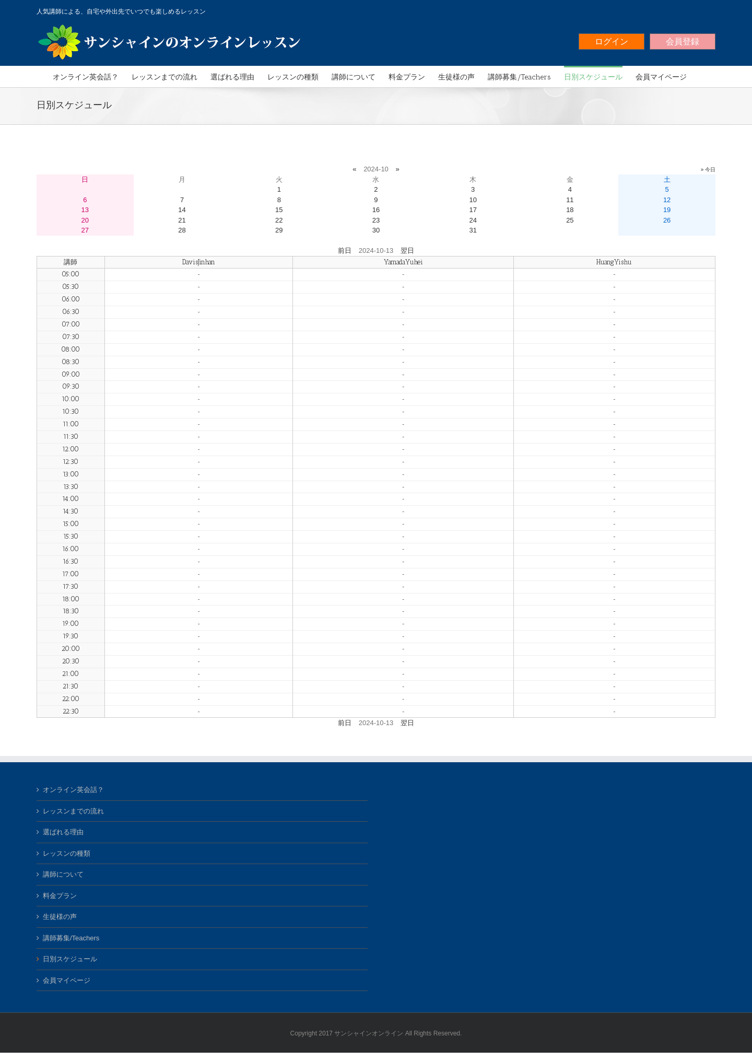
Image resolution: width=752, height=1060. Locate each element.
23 (376, 220)
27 (85, 230)
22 (279, 220)
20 (85, 220)
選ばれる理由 (63, 832)
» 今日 (708, 169)
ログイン (611, 41)
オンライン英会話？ (73, 790)
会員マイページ (66, 980)
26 (667, 220)
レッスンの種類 (66, 853)
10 (472, 200)
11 (569, 200)
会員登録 (682, 41)
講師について (63, 874)
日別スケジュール (70, 959)
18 (569, 210)
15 (279, 210)
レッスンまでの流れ (73, 811)
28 (181, 230)
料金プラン (60, 896)
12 (667, 200)
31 (472, 230)
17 (472, 210)
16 (376, 210)
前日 (344, 250)
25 (569, 220)
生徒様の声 (60, 917)
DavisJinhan (198, 262)
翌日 (407, 250)
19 (667, 210)
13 (85, 210)
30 (376, 230)
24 (472, 220)
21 (181, 220)
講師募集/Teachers (71, 938)
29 (279, 230)
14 (181, 210)
